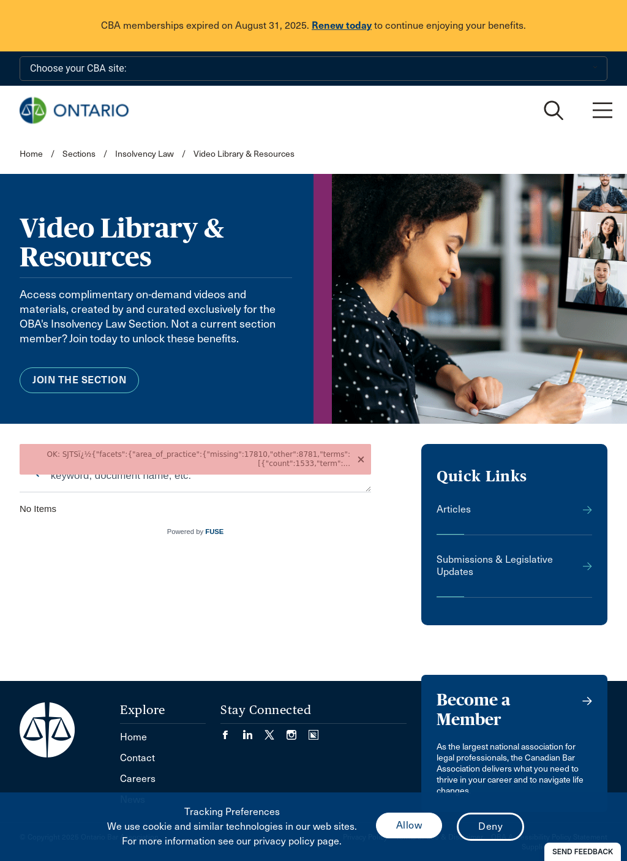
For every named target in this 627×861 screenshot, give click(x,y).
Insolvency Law (144, 154)
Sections (79, 154)
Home (31, 154)
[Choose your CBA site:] (313, 68)
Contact (137, 758)
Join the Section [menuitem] (79, 380)
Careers (138, 778)
